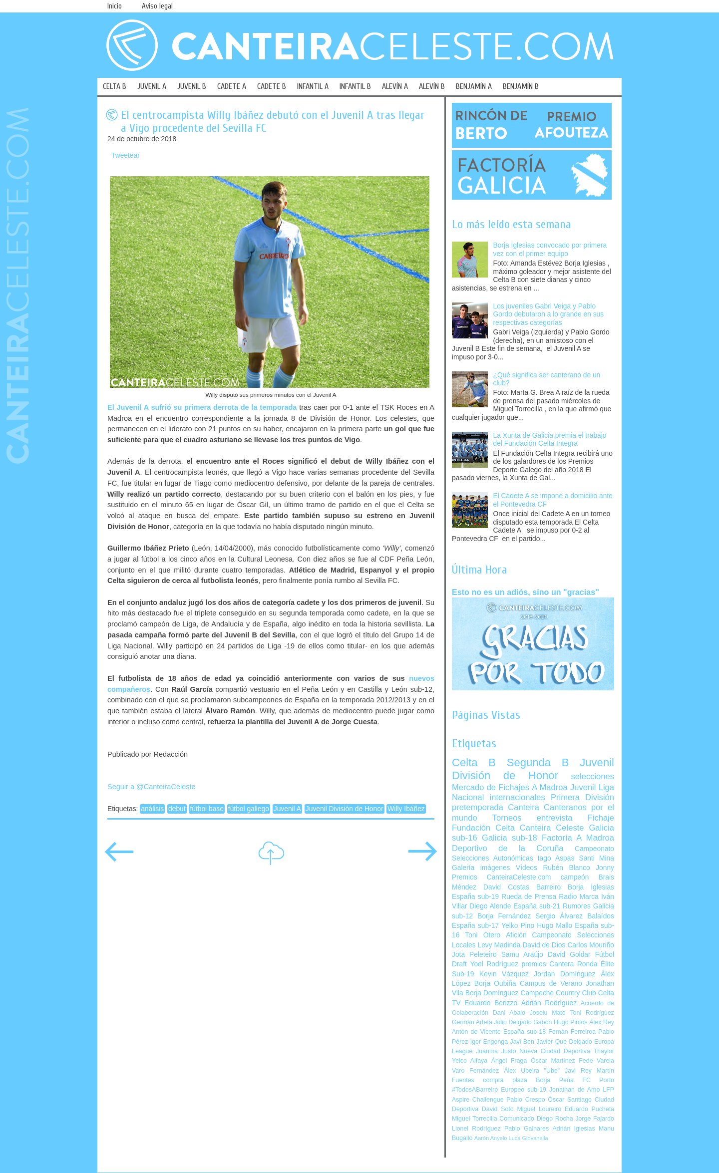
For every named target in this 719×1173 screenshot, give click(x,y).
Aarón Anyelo (490, 1138)
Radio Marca (579, 896)
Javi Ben (522, 1041)
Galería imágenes (481, 868)
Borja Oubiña (495, 983)
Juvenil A (287, 809)
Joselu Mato (548, 1012)
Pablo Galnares (526, 1128)
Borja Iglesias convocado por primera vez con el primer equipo (550, 250)
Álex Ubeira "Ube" (532, 1070)
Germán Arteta (472, 1022)
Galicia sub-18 (509, 838)
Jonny (605, 868)
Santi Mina (596, 858)
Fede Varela (596, 1060)
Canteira (523, 807)
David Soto (498, 1109)
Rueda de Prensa (528, 896)
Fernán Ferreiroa (572, 1031)
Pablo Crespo (525, 1099)
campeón (575, 877)
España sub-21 (536, 906)
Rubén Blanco (566, 868)
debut (177, 809)
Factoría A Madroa (578, 838)
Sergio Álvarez (559, 916)
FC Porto (598, 1080)
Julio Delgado (512, 1022)
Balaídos (600, 916)
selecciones (592, 776)
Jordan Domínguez (564, 974)
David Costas (506, 887)
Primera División (582, 797)
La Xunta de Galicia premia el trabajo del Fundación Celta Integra (550, 440)
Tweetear (125, 155)
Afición (516, 935)
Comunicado (516, 1118)
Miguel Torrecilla (474, 1118)
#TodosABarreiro (475, 1089)
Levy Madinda (498, 945)
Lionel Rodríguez (476, 1128)
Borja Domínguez (492, 993)
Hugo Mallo (554, 925)
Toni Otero (482, 935)
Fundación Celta (483, 828)
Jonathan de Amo (574, 1089)
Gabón (542, 1022)
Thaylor (604, 1051)
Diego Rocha (555, 1118)
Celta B (474, 762)
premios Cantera (548, 964)
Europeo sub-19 (523, 1089)
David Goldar (569, 954)
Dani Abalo (509, 1012)
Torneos (507, 818)
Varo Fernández (475, 1070)
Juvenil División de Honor (344, 809)
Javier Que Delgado (564, 1041)
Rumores (577, 906)
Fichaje (601, 818)
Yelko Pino (517, 925)
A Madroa (550, 787)
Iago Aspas (556, 858)
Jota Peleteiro (474, 954)
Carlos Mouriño (590, 945)
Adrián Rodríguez (549, 1003)
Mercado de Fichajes (490, 787)
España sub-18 (524, 1031)
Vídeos (526, 868)
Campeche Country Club (558, 993)
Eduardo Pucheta (589, 1109)
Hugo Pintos (571, 1022)
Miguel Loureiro (539, 1109)
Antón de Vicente (476, 1031)
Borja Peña (554, 1080)
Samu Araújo (522, 954)
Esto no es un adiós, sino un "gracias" (525, 591)
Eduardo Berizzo (490, 1003)
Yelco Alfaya (469, 1060)
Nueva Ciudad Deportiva (554, 1051)
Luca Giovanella (528, 1138)
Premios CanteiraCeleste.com (501, 877)
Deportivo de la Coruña (508, 848)
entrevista (555, 818)
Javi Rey (578, 1070)
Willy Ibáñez (405, 809)
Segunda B (538, 762)
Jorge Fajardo (594, 1118)
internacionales (517, 797)
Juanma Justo (496, 1051)
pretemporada (477, 807)
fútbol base (207, 809)
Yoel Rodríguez (494, 964)
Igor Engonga (489, 1041)
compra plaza (505, 1080)
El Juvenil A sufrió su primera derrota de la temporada (202, 407)
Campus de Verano (551, 983)
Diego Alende (490, 906)
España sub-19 (475, 896)
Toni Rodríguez (592, 1012)
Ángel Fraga (509, 1060)
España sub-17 (475, 925)
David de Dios (543, 945)
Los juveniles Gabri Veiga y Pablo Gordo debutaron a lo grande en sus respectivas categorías (548, 314)
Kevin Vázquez (504, 974)
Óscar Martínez (553, 1060)
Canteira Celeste (552, 828)
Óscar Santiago (570, 1099)
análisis (152, 809)
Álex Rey (601, 1022)
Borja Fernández (504, 916)
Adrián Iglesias (574, 1128)
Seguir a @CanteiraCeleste (151, 787)
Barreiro (548, 887)
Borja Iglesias (591, 887)
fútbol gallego (248, 809)
